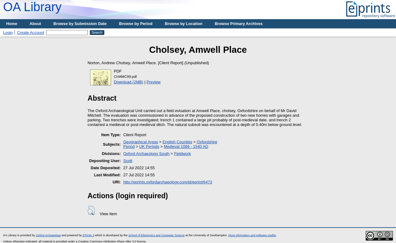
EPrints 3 (88, 235)
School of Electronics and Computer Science (156, 235)
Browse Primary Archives (239, 23)
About (35, 23)
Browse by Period (136, 23)
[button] (91, 210)
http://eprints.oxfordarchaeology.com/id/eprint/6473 (167, 182)
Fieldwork (182, 153)
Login (8, 32)
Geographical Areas (140, 142)
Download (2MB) (128, 82)
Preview (154, 82)
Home (11, 23)
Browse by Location (184, 23)
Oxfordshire (207, 142)
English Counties (177, 142)
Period (129, 146)
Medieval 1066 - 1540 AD (186, 146)
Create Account (30, 32)
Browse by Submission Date (80, 23)
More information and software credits (252, 235)
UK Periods (149, 146)
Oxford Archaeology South (146, 153)
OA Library (32, 7)
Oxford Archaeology (48, 235)
